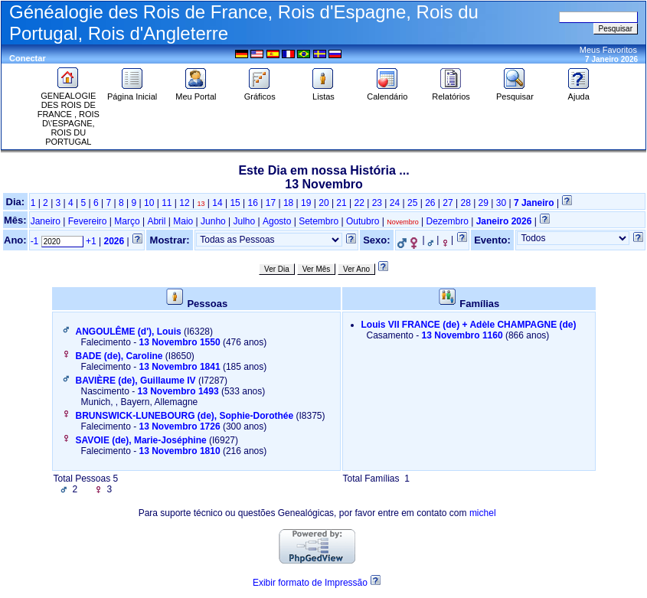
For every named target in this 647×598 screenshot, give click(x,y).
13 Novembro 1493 (178, 391)
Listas (323, 92)
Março (126, 221)
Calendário (387, 92)
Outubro (362, 221)
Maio (183, 221)
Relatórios (451, 92)
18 (288, 203)
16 (253, 203)
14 (217, 203)
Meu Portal (195, 92)
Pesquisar (515, 92)
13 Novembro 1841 (180, 366)
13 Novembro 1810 (180, 451)
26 (430, 203)
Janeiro (45, 221)
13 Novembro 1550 (180, 342)
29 (484, 203)
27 (448, 203)
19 (306, 203)
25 (412, 203)
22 (359, 203)
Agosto (277, 221)
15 (235, 203)
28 (465, 203)
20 (323, 203)
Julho (245, 221)
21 (341, 203)
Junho (213, 221)
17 (271, 203)
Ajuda (579, 92)
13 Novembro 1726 (180, 426)
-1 (35, 241)
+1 (91, 241)
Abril (156, 221)
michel (482, 513)
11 (167, 203)
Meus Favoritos (608, 49)
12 (184, 203)
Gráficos (260, 92)
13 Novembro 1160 (462, 335)
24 (395, 203)
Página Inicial (132, 92)
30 (501, 203)
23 (377, 203)
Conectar (27, 58)
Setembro (318, 221)
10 (149, 203)
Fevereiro (87, 221)
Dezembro (447, 221)
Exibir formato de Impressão (310, 582)
